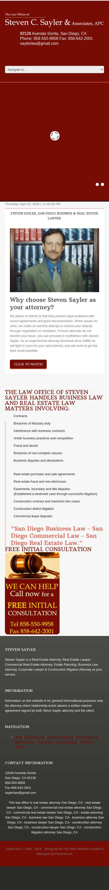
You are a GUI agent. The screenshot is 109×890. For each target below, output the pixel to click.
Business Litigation (60, 737)
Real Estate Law (87, 737)
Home (18, 737)
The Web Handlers (76, 849)
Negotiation (46, 742)
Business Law (35, 737)
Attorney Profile (66, 742)
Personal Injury (25, 742)
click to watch (28, 364)
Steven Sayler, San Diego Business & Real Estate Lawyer (54, 215)
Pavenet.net (63, 854)
